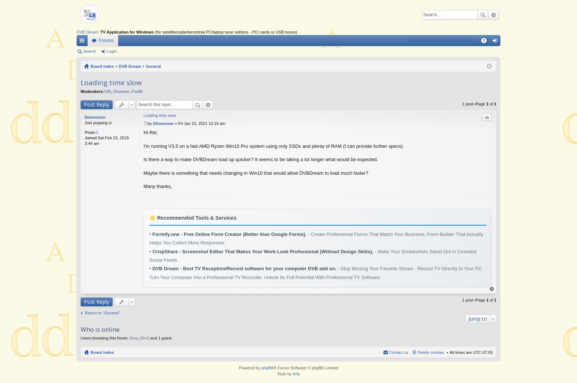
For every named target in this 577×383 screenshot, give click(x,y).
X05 (107, 91)
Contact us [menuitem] (398, 352)
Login (112, 51)
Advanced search (493, 14)
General (153, 66)
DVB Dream (87, 32)
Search (482, 14)
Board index (102, 66)
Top (492, 289)
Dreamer (121, 91)
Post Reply (96, 104)
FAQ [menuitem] (486, 42)
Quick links (83, 42)
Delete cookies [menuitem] (431, 352)
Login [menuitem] (496, 42)
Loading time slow (111, 82)
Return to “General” (102, 313)
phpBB (267, 368)
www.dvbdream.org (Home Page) (441, 40)
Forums (106, 40)
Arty (296, 374)
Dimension (95, 117)
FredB (136, 91)
